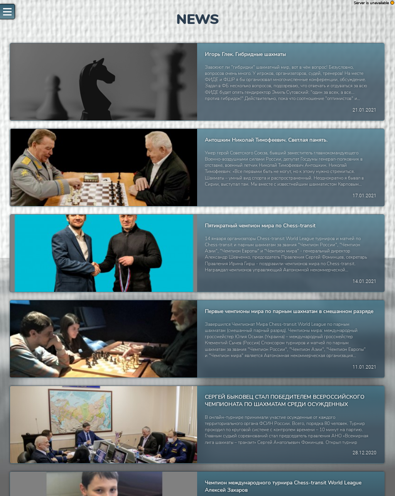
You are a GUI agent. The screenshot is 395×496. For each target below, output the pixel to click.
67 (242, 478)
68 (252, 478)
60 (174, 478)
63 (209, 478)
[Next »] (273, 477)
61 (185, 478)
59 (164, 478)
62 (197, 478)
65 (231, 478)
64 (220, 478)
